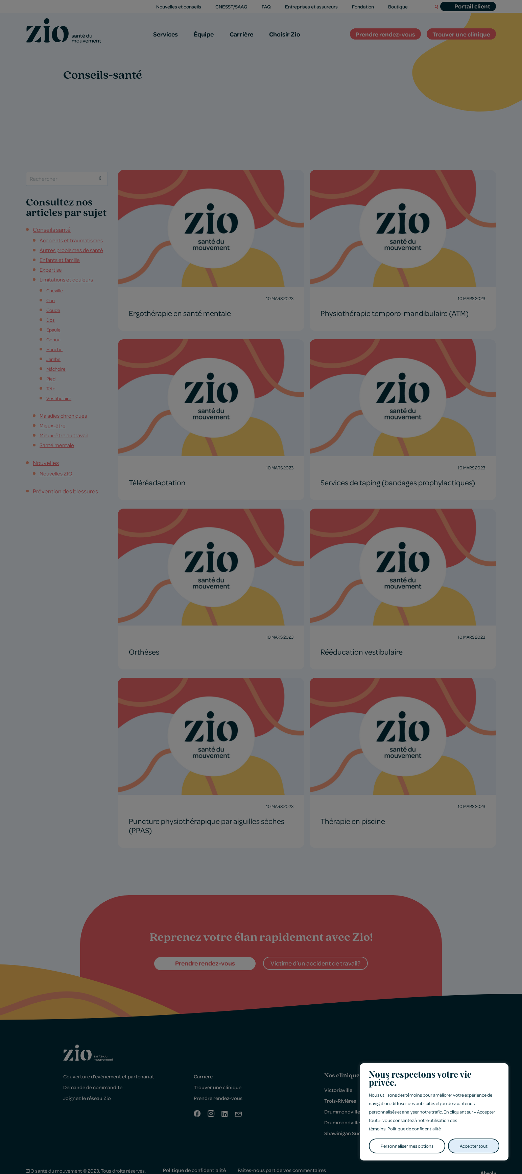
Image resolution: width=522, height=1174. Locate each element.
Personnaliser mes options (407, 1146)
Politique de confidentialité (414, 1129)
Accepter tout (474, 1146)
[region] (434, 1111)
